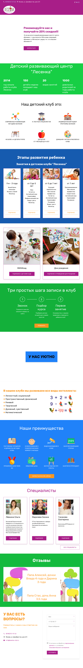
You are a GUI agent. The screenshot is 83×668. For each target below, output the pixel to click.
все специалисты (70, 513)
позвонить (41, 291)
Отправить (52, 618)
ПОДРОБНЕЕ (13, 504)
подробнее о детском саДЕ (21, 239)
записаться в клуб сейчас (41, 442)
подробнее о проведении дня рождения (61, 239)
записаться (31, 48)
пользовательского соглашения (59, 613)
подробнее (12, 212)
